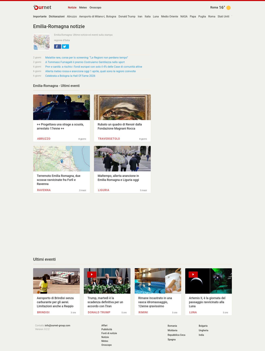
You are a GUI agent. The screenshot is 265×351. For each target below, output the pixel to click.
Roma (214, 7)
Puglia (202, 16)
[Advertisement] (92, 225)
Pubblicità (106, 329)
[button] (57, 46)
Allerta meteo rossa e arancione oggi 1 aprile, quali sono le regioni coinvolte (90, 71)
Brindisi (43, 312)
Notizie (72, 7)
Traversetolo (109, 138)
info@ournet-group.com (57, 325)
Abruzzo (72, 16)
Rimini (143, 312)
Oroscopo (95, 7)
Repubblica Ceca (176, 335)
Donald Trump (126, 16)
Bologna (111, 16)
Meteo (83, 7)
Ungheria (203, 330)
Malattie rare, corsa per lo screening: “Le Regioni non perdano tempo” (86, 57)
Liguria (103, 190)
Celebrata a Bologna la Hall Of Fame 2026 (70, 75)
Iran (140, 16)
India (201, 335)
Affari (104, 325)
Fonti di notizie (109, 333)
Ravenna (44, 190)
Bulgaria (203, 325)
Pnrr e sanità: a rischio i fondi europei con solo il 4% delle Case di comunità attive (93, 66)
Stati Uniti (223, 16)
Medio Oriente (169, 16)
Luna (156, 16)
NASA (183, 16)
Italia (148, 16)
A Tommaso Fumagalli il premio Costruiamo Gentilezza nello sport (85, 62)
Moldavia (172, 330)
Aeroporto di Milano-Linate (95, 16)
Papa (193, 16)
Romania (172, 325)
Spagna (172, 339)
